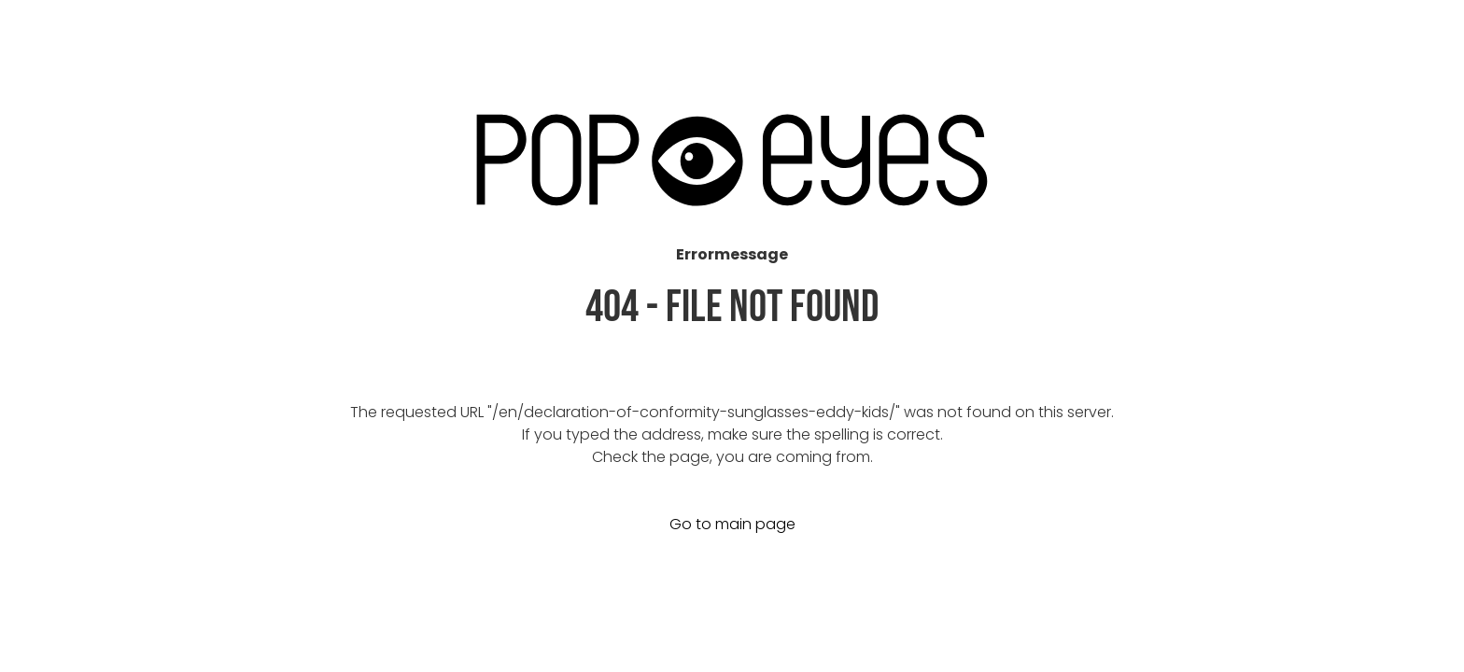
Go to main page (732, 524)
